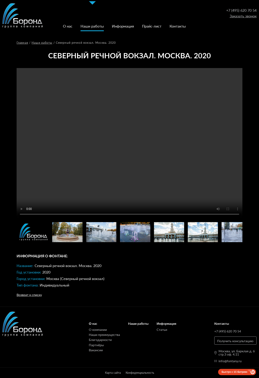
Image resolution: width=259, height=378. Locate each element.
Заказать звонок (243, 16)
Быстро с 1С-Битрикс (234, 372)
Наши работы (92, 26)
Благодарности (100, 340)
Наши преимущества (104, 334)
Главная (22, 42)
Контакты (178, 26)
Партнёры (96, 345)
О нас (67, 26)
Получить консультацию (235, 341)
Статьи (162, 329)
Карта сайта (113, 372)
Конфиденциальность (140, 372)
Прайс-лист (151, 26)
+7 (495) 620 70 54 (241, 10)
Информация (123, 26)
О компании (98, 329)
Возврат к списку (29, 295)
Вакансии (96, 350)
